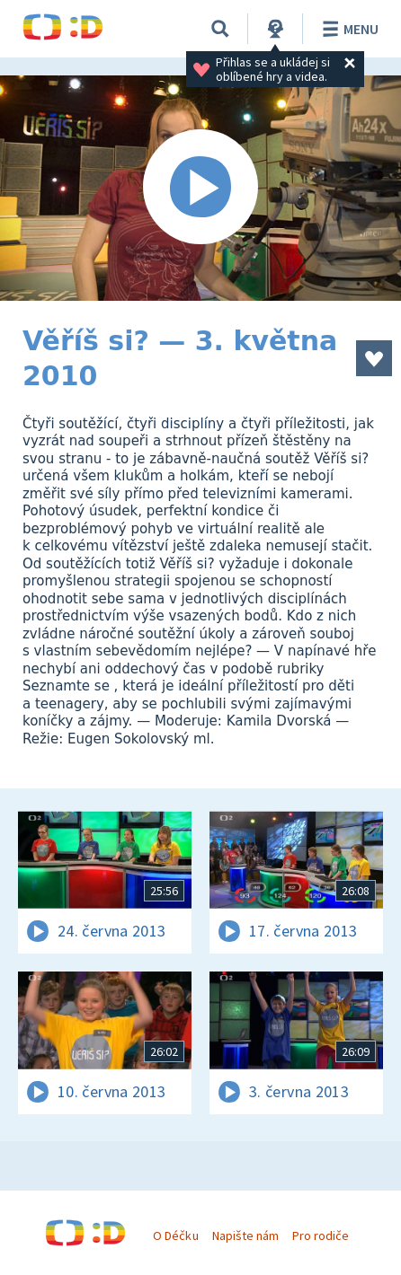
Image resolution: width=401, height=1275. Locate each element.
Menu (347, 28)
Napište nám (245, 1235)
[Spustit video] (200, 188)
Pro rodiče (320, 1235)
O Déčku (175, 1235)
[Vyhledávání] (220, 28)
